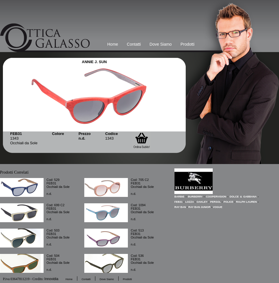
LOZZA (189, 201)
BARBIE (179, 196)
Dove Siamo (161, 44)
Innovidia (51, 279)
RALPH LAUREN (246, 201)
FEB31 (178, 201)
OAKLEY (201, 201)
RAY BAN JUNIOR (199, 207)
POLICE (228, 201)
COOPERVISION (216, 196)
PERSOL (215, 201)
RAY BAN (180, 207)
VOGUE (218, 207)
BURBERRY (195, 196)
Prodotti (187, 44)
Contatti (134, 44)
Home (112, 44)
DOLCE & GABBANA (243, 196)
